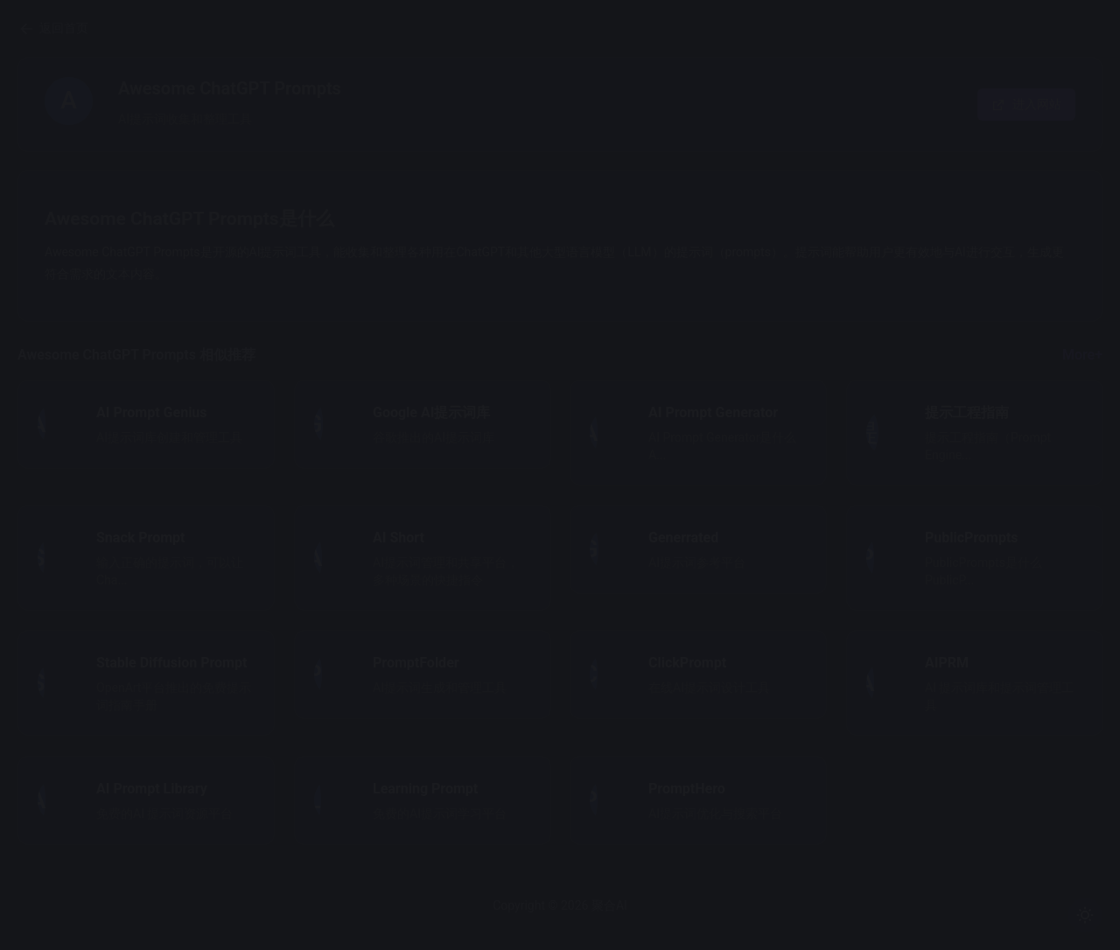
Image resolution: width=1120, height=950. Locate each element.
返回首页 (245, 29)
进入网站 (1026, 104)
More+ (1082, 354)
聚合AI (706, 905)
